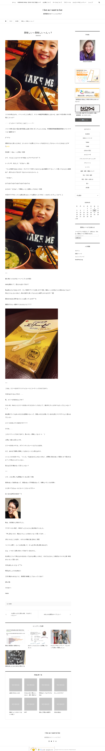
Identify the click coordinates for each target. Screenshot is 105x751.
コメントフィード (79, 256)
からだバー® (87, 154)
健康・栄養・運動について (87, 171)
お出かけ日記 (87, 150)
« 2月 (76, 218)
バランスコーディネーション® (87, 158)
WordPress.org (79, 259)
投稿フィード (78, 253)
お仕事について (47, 2)
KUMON (87, 134)
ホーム (14, 2)
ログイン (77, 250)
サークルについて (57, 2)
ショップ (90, 2)
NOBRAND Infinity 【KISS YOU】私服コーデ (29, 2)
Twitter (87, 142)
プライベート (87, 163)
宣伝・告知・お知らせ (87, 179)
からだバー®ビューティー (79, 2)
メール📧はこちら (83, 120)
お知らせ (78, 237)
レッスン (87, 167)
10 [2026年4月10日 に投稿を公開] (94, 210)
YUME (87, 146)
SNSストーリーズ (87, 138)
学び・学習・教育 (87, 175)
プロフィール (67, 2)
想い (87, 183)
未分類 (10, 603)
